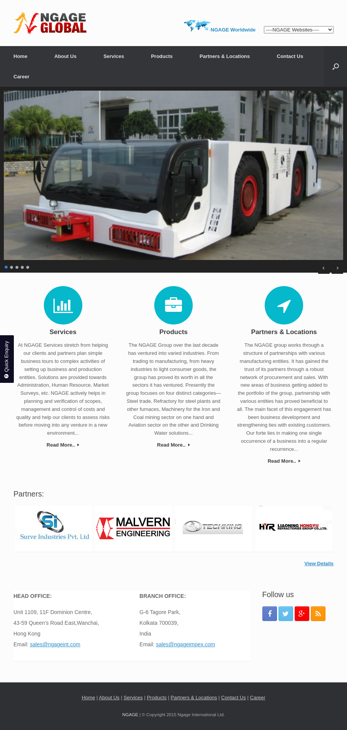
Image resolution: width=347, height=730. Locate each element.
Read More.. (63, 445)
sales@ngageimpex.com (185, 644)
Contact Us (290, 56)
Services (113, 56)
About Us (65, 56)
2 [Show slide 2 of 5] (12, 266)
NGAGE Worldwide (233, 30)
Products (161, 56)
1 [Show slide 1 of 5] (6, 266)
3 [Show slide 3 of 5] (17, 266)
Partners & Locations (225, 56)
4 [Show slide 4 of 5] (23, 266)
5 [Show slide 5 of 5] (28, 266)
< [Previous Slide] (324, 268)
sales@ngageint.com (55, 644)
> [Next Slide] (337, 268)
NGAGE (130, 714)
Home (20, 56)
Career (21, 76)
